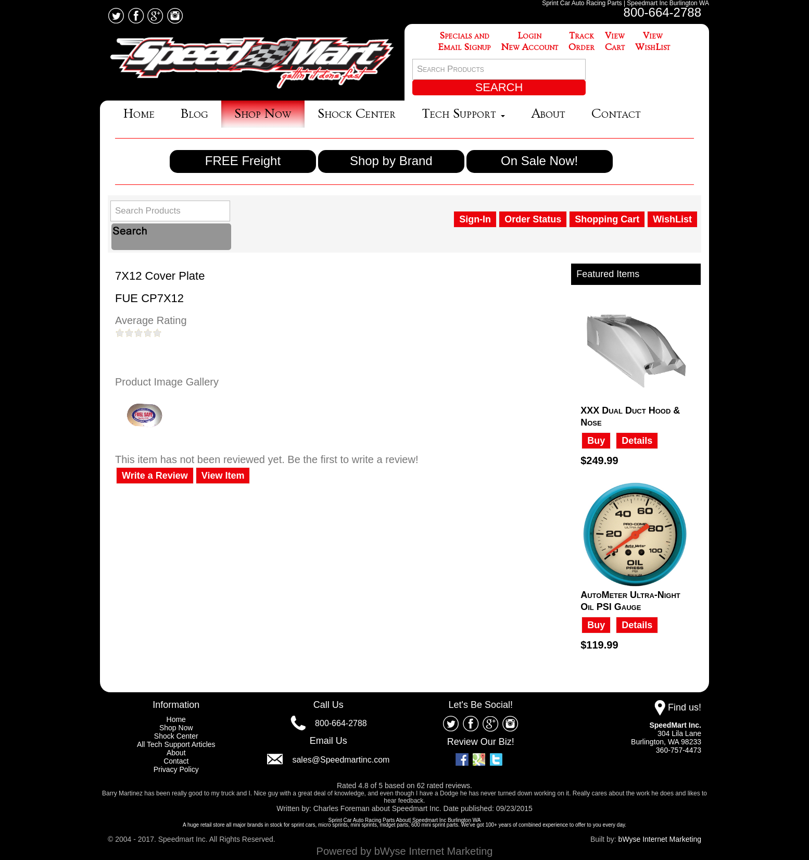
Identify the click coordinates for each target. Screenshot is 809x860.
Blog (194, 113)
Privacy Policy (176, 769)
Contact (616, 113)
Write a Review (155, 475)
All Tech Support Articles (176, 744)
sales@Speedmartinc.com (340, 759)
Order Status (532, 219)
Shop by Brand (391, 161)
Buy (596, 440)
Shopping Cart (607, 219)
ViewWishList (652, 41)
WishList (672, 219)
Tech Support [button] (463, 113)
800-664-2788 (662, 12)
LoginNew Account (529, 41)
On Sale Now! (539, 161)
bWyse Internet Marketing (659, 839)
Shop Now (263, 113)
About (548, 113)
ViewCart (615, 41)
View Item (223, 475)
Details (637, 440)
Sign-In (475, 219)
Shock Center (357, 113)
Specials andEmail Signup (464, 41)
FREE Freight (243, 161)
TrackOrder (581, 41)
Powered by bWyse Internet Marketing (405, 851)
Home (139, 113)
